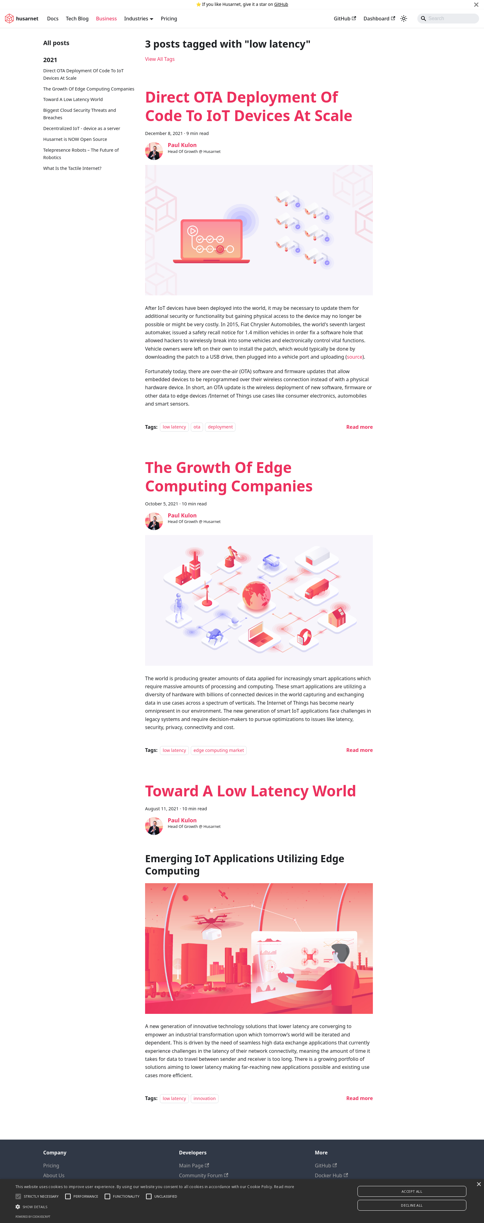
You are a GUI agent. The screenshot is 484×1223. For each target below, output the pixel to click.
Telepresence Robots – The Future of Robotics (81, 153)
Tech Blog (77, 18)
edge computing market (219, 750)
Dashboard (379, 18)
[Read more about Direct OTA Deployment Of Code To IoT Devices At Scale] (359, 427)
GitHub (281, 4)
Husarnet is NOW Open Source (75, 139)
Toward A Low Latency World (73, 99)
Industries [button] (136, 18)
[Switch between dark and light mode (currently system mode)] (404, 18)
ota (197, 427)
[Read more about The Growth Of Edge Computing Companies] (359, 750)
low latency (174, 427)
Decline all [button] (412, 1205)
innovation (205, 1098)
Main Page (194, 1165)
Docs (52, 18)
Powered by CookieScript (32, 1217)
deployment (220, 427)
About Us (54, 1175)
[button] (154, 1207)
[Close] (476, 4)
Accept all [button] (412, 1191)
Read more (284, 1186)
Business (106, 18)
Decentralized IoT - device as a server (81, 128)
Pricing (169, 18)
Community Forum (203, 1175)
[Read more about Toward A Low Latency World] (359, 1098)
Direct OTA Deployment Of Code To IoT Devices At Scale (83, 74)
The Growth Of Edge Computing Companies (88, 89)
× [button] (478, 1184)
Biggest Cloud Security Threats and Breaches (79, 113)
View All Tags (160, 59)
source (354, 356)
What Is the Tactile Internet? (72, 168)
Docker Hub (331, 1175)
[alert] (242, 1201)
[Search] (448, 18)
